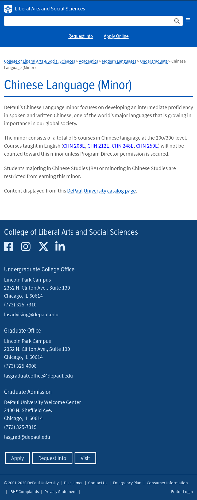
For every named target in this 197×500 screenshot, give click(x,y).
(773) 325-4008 (20, 365)
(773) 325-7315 (20, 427)
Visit (85, 458)
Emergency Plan (127, 482)
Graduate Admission (28, 392)
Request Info (80, 36)
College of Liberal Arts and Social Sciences (71, 232)
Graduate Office (22, 331)
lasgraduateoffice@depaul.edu (38, 375)
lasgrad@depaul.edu (27, 436)
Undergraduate (154, 61)
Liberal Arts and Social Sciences (50, 8)
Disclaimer (73, 482)
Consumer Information (167, 482)
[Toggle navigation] (188, 20)
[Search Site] (93, 21)
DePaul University (8, 9)
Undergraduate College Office (39, 270)
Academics (88, 61)
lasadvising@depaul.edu (31, 314)
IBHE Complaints (24, 491)
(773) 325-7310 (20, 304)
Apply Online (116, 36)
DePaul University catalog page (101, 190)
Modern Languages (119, 61)
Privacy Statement (60, 491)
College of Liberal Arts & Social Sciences (39, 61)
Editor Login (182, 491)
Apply (17, 458)
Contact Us (97, 482)
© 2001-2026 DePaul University (31, 482)
